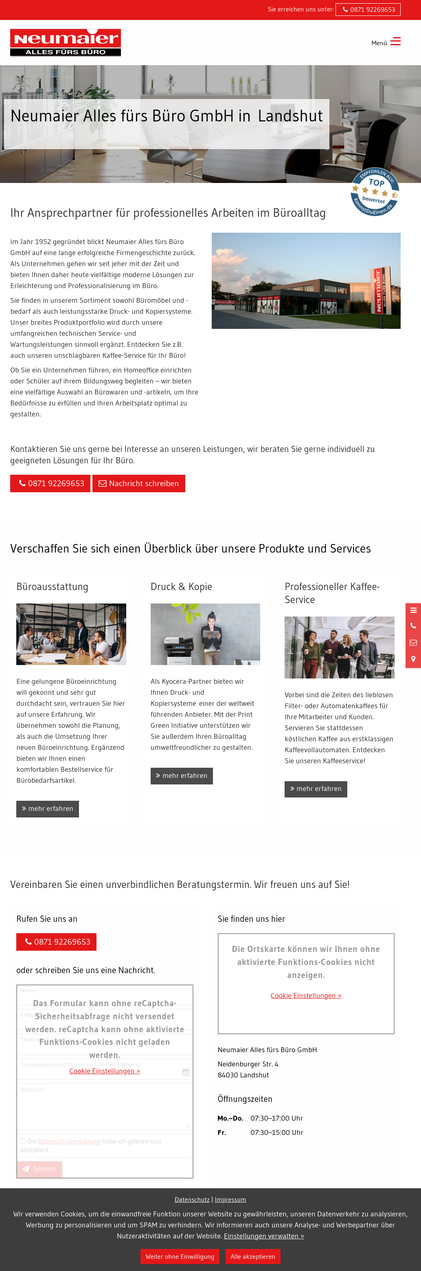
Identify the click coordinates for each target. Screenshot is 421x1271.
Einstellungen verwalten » (264, 1235)
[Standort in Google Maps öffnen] (413, 659)
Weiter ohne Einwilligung (180, 1256)
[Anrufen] (413, 626)
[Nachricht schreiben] (413, 643)
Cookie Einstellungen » (105, 1070)
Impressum (230, 1199)
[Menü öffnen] (413, 611)
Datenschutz (192, 1199)
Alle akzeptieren (252, 1256)
